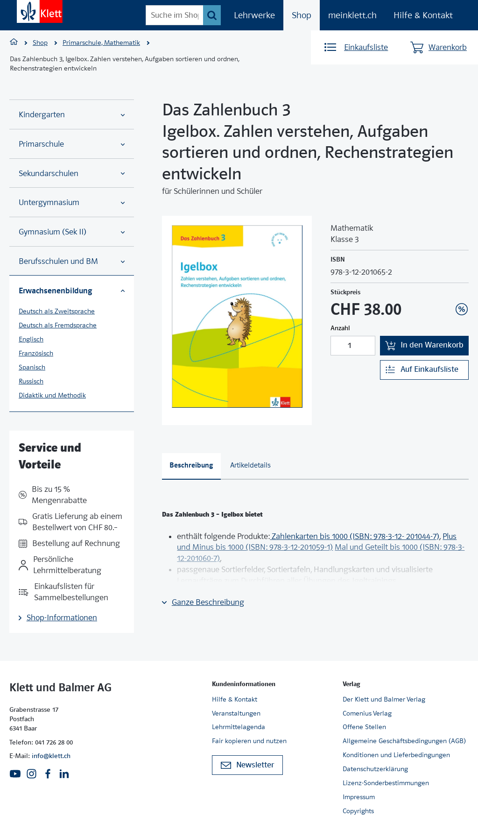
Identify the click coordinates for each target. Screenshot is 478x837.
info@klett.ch (51, 756)
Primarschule (72, 144)
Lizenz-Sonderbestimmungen (386, 783)
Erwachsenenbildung (72, 290)
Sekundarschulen (72, 173)
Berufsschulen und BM (72, 261)
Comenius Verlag (367, 713)
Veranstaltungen (236, 713)
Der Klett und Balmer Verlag (384, 699)
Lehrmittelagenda (238, 727)
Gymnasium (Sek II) (72, 232)
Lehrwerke (254, 15)
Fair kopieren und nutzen (249, 741)
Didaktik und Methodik (52, 395)
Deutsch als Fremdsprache (58, 325)
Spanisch (32, 367)
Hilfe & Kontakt (423, 15)
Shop (301, 15)
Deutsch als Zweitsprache (57, 311)
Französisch (36, 353)
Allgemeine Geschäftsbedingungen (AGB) (404, 741)
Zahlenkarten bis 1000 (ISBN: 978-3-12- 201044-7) (354, 536)
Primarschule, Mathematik (101, 42)
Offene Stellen (364, 727)
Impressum (359, 797)
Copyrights (358, 811)
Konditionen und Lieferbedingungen (396, 755)
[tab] (191, 466)
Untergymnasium (72, 202)
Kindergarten (72, 115)
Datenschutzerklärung (375, 769)
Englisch (31, 339)
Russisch (31, 381)
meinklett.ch (352, 15)
